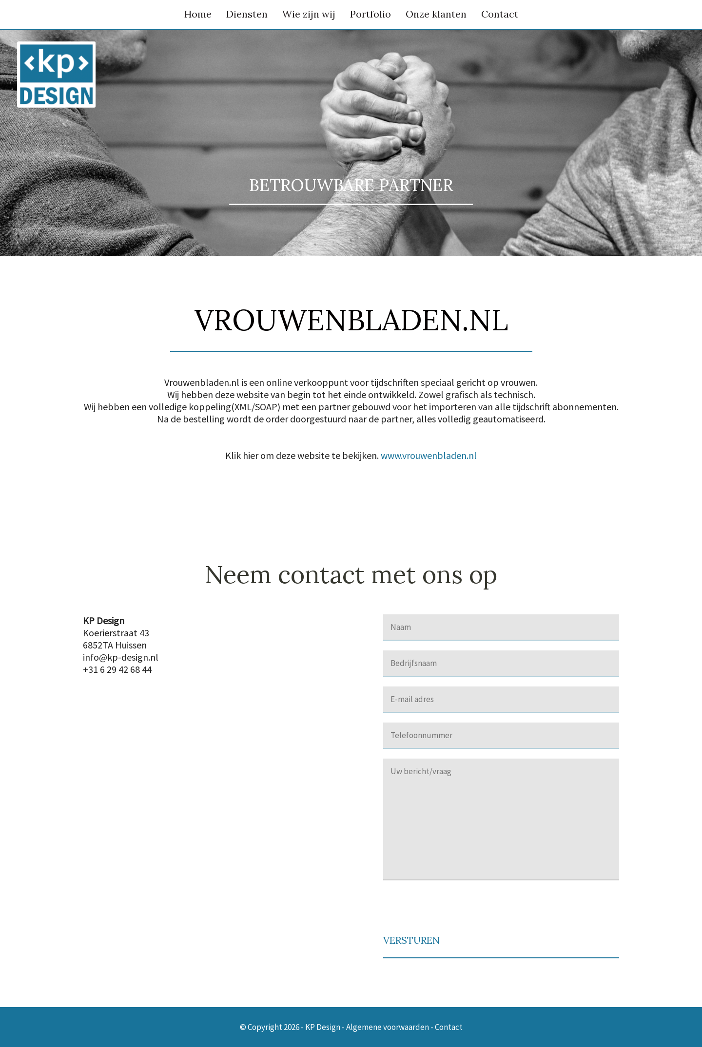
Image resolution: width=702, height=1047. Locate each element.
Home (198, 14)
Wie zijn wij (308, 14)
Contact (499, 14)
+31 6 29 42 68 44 (117, 669)
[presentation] (457, 909)
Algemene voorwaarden (387, 1027)
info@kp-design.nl (120, 657)
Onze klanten (436, 14)
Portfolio (370, 14)
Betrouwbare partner (351, 184)
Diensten (247, 14)
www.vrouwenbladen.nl (429, 455)
